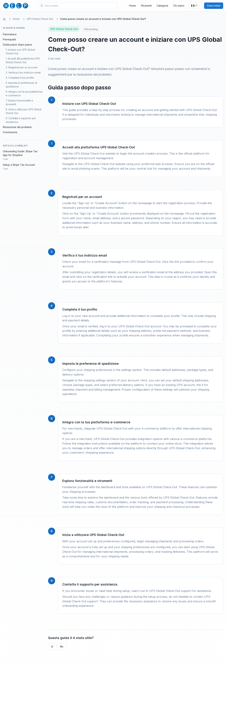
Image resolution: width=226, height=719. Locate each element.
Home (132, 5)
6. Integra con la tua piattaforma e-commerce (24, 93)
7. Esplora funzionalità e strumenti (19, 102)
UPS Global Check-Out (40, 18)
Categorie (162, 5)
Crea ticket (213, 5)
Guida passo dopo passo (17, 44)
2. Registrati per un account (21, 67)
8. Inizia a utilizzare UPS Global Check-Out (23, 111)
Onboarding (91, 29)
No (61, 646)
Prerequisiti (9, 39)
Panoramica (9, 34)
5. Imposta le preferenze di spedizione (21, 84)
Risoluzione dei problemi (17, 127)
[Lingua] (196, 6)
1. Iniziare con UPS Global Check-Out (20, 51)
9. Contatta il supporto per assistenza (21, 120)
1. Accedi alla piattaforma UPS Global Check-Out (23, 60)
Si (52, 646)
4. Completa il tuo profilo (20, 77)
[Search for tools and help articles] (80, 5)
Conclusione (10, 132)
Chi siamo (178, 5)
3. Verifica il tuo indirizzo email (23, 72)
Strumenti (146, 5)
